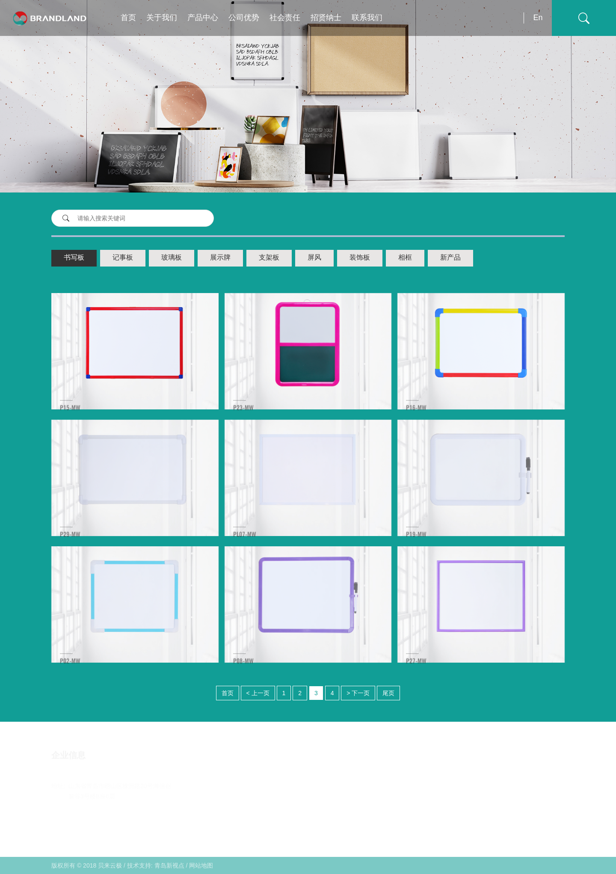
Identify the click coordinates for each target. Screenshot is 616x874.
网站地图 (201, 865)
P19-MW (416, 544)
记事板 (123, 258)
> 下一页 (358, 693)
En (537, 17)
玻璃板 (171, 258)
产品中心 (202, 18)
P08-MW (243, 670)
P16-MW (416, 417)
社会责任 (285, 18)
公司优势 (243, 18)
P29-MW (70, 544)
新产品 (450, 258)
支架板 (269, 258)
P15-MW (70, 417)
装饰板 (359, 258)
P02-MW (70, 670)
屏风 (314, 258)
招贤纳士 (326, 18)
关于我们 (161, 18)
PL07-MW (244, 544)
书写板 (74, 258)
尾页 (388, 693)
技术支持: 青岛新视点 (155, 865)
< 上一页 (258, 693)
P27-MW (416, 670)
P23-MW (243, 417)
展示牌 (220, 258)
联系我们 (367, 18)
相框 (405, 258)
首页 (128, 18)
